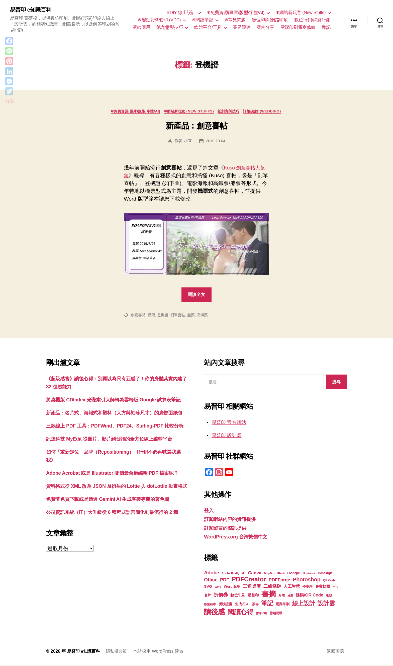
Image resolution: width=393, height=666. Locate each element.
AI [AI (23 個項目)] (243, 574)
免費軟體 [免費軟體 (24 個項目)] (322, 587)
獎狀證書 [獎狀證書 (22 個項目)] (225, 604)
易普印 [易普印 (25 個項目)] (253, 595)
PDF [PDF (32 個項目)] (224, 580)
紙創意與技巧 (169, 27)
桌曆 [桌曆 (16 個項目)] (290, 595)
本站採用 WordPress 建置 (161, 651)
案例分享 (265, 27)
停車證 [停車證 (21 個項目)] (307, 587)
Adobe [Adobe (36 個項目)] (211, 573)
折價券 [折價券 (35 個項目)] (221, 595)
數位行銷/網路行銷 (312, 20)
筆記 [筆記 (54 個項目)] (267, 603)
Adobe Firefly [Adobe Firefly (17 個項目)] (230, 573)
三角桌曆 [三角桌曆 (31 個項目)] (252, 586)
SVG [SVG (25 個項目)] (208, 587)
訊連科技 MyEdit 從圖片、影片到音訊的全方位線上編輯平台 (115, 463)
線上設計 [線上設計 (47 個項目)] (303, 603)
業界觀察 (241, 27)
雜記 (326, 27)
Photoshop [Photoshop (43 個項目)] (306, 580)
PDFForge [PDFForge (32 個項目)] (279, 580)
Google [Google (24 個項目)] (293, 573)
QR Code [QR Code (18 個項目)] (329, 581)
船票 (194, 316)
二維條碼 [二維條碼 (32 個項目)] (272, 586)
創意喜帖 (139, 316)
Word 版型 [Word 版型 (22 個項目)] (232, 587)
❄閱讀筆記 (202, 20)
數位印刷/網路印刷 (270, 20)
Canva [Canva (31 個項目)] (254, 573)
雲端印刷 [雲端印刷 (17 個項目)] (261, 613)
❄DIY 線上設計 (180, 12)
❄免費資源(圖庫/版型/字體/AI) (235, 12)
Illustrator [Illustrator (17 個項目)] (309, 573)
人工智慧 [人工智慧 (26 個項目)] (292, 587)
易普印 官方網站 (231, 423)
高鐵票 (206, 316)
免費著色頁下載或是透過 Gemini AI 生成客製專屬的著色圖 (114, 538)
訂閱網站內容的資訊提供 (232, 520)
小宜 (187, 142)
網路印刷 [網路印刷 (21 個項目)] (282, 605)
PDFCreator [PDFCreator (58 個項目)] (249, 579)
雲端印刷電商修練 (298, 27)
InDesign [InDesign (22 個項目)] (325, 574)
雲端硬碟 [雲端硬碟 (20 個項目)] (275, 614)
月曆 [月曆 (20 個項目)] (281, 596)
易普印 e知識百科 (32, 10)
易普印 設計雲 (228, 436)
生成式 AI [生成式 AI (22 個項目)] (242, 604)
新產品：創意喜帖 (196, 127)
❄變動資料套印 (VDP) (159, 20)
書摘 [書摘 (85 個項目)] (268, 594)
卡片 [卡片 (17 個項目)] (335, 587)
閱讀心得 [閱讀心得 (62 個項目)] (240, 612)
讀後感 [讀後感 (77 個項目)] (214, 612)
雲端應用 (141, 27)
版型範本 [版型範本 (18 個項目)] (210, 605)
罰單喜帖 (180, 316)
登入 (209, 511)
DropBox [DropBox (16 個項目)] (269, 573)
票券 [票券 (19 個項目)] (255, 605)
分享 (9, 101)
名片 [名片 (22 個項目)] (207, 596)
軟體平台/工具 (208, 27)
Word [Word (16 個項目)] (218, 587)
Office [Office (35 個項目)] (211, 580)
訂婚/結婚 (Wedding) (268, 112)
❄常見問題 (235, 20)
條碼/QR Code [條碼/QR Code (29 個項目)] (309, 595)
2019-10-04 (216, 142)
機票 (152, 316)
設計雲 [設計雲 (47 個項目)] (326, 603)
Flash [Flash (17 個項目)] (281, 573)
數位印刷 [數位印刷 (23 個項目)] (237, 596)
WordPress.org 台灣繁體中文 (238, 537)
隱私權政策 (119, 651)
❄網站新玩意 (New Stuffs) (301, 12)
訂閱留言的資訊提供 (227, 528)
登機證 (164, 316)
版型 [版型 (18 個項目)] (329, 596)
